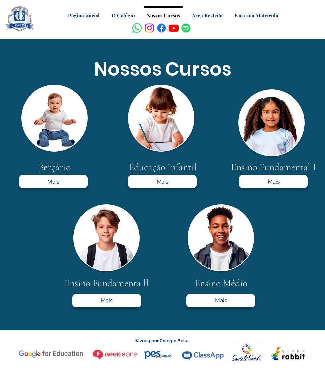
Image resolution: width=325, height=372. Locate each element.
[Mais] (53, 181)
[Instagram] (149, 28)
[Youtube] (174, 28)
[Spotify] (186, 28)
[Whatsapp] (137, 28)
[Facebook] (161, 28)
